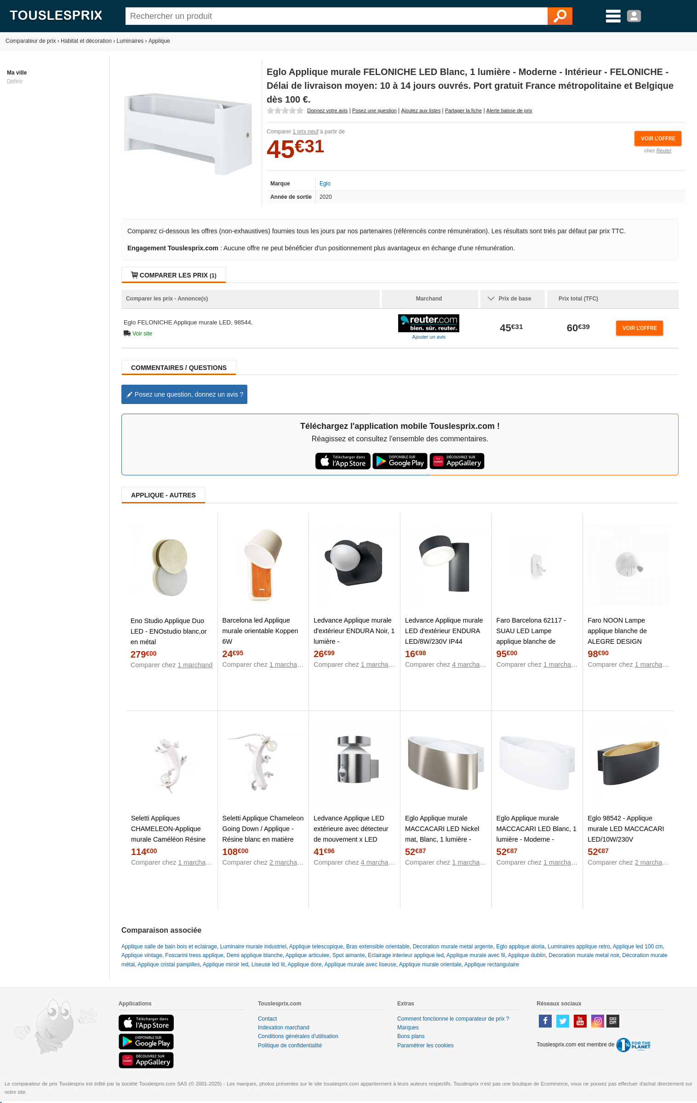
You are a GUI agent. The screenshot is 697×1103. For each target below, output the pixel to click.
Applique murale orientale (430, 964)
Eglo (325, 183)
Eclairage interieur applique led (406, 955)
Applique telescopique (316, 946)
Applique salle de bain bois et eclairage (169, 946)
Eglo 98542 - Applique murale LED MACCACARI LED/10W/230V (626, 828)
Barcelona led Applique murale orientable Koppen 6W (260, 631)
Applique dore (304, 964)
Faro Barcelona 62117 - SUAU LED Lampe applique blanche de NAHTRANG (531, 636)
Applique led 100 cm (638, 946)
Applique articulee (307, 955)
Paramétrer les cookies (425, 1045)
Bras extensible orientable (378, 946)
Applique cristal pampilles (168, 964)
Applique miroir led (225, 964)
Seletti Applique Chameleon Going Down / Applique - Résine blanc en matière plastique (263, 834)
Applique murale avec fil (475, 955)
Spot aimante (348, 955)
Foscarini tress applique (194, 955)
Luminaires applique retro (579, 946)
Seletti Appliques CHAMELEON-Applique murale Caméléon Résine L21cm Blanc (168, 834)
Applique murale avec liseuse (360, 964)
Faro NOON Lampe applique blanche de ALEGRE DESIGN (617, 631)
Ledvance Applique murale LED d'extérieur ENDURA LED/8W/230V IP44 (444, 631)
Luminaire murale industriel (253, 946)
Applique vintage (141, 955)
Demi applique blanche (255, 955)
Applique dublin (527, 955)
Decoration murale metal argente (453, 946)
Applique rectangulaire (491, 964)
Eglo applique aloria (520, 946)
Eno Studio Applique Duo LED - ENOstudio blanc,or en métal (169, 631)
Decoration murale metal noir (583, 955)
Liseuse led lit (268, 964)
